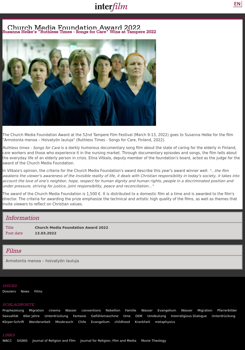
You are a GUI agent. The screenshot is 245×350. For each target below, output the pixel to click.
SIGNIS (22, 340)
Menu (6, 7)
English (237, 3)
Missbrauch (64, 322)
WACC (7, 340)
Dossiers (9, 291)
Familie (130, 310)
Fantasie (79, 316)
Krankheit (142, 322)
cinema (54, 310)
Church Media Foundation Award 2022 (71, 228)
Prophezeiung (13, 310)
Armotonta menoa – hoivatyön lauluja (42, 261)
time (126, 316)
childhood (122, 322)
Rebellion (113, 310)
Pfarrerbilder (227, 310)
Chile (82, 322)
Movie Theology (153, 340)
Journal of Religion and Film (54, 340)
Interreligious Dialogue (189, 316)
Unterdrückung (56, 316)
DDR (138, 316)
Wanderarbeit (39, 322)
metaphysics (165, 322)
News (25, 291)
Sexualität (10, 316)
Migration (36, 310)
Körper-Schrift (13, 322)
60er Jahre (31, 316)
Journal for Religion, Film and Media (108, 340)
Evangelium (166, 310)
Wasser (71, 310)
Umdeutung (156, 316)
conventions (91, 310)
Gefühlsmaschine (104, 316)
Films (38, 291)
